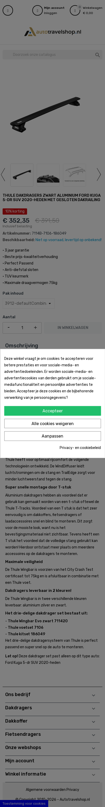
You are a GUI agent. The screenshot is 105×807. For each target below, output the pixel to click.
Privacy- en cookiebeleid (80, 448)
